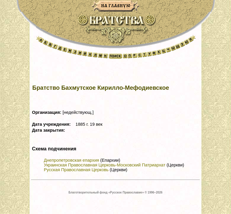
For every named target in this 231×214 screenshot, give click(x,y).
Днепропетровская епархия (71, 160)
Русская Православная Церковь (76, 169)
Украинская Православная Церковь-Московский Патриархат (104, 165)
